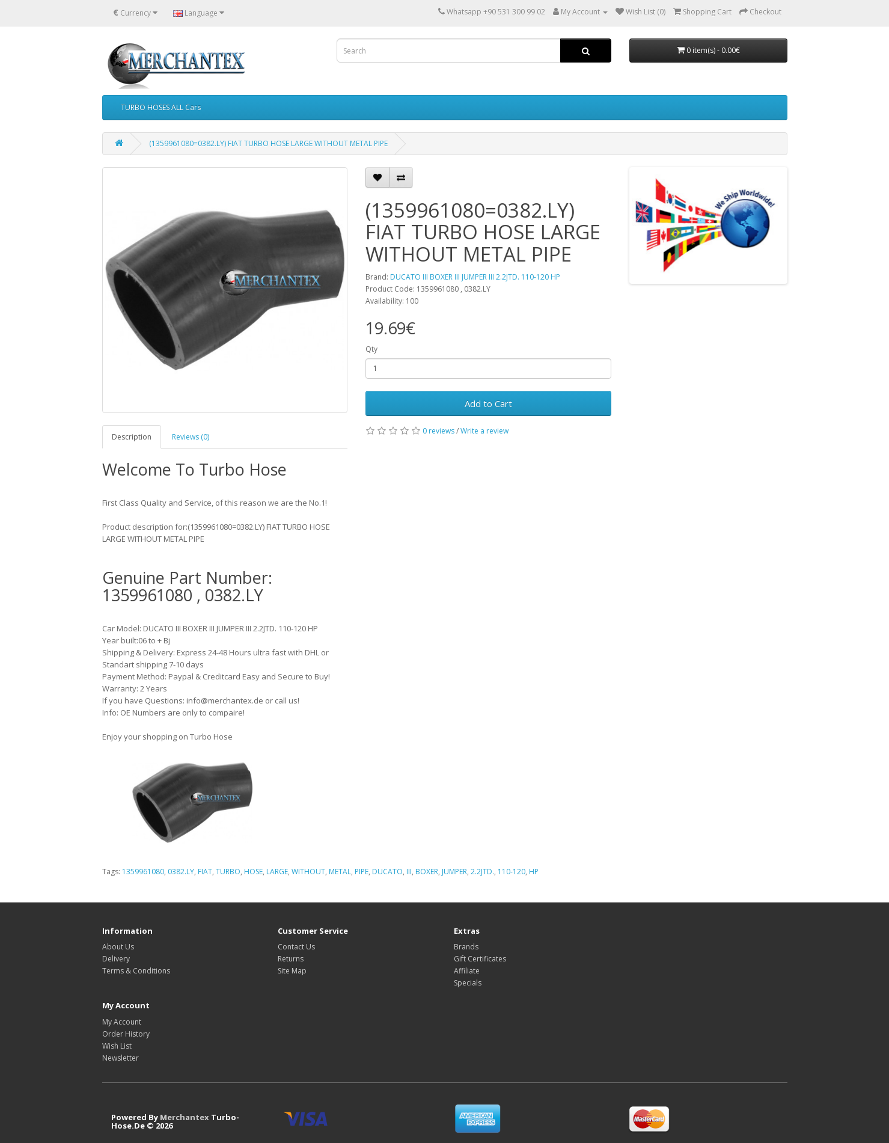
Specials (467, 983)
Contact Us (296, 947)
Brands (466, 947)
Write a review (484, 431)
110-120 (511, 871)
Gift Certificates (480, 959)
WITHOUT (308, 871)
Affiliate (467, 971)
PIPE (361, 871)
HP (534, 871)
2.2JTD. (482, 871)
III (409, 871)
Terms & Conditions (136, 971)
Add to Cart (488, 403)
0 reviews (438, 431)
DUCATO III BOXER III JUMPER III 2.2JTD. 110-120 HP (475, 277)
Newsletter (120, 1058)
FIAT (205, 871)
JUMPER (454, 871)
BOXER (426, 871)
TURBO (228, 871)
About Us (118, 947)
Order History (126, 1034)
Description (131, 437)
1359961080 (143, 871)
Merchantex (184, 1117)
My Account (121, 1022)
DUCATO (387, 871)
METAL (340, 871)
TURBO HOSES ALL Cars (161, 107)
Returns (291, 959)
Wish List (117, 1046)
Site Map (292, 971)
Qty (371, 349)
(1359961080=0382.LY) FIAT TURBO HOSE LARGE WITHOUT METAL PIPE (268, 143)
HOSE (253, 871)
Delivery (116, 959)
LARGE (277, 871)
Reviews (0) (190, 437)
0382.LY (181, 871)
